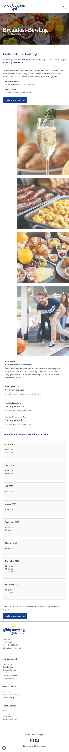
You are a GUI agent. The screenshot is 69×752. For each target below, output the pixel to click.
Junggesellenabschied (10, 719)
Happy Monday (8, 664)
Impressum (27, 746)
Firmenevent (7, 717)
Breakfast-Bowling (9, 670)
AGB (34, 746)
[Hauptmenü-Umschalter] (62, 6)
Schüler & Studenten (10, 676)
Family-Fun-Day (9, 698)
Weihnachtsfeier (8, 711)
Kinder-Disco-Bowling (11, 695)
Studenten (6, 673)
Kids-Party (7, 692)
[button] (4, 748)
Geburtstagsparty (9, 714)
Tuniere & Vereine (9, 678)
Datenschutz (41, 746)
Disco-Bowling (8, 667)
